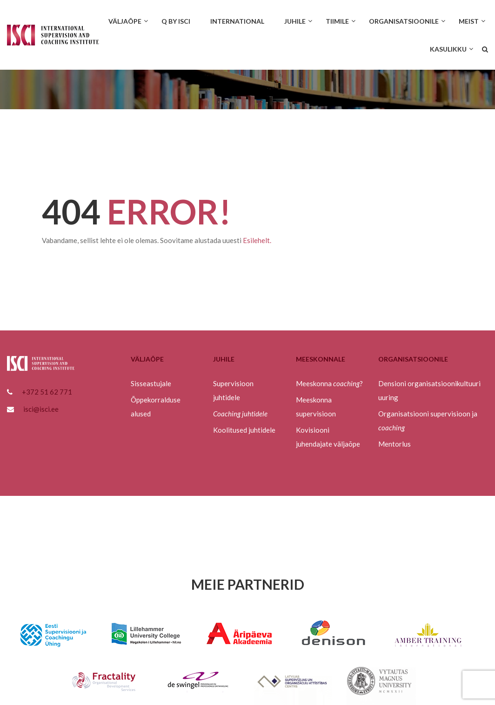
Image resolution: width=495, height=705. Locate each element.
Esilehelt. (257, 240)
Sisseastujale (151, 383)
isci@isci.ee (41, 409)
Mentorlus (394, 444)
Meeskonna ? (329, 383)
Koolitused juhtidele (244, 430)
